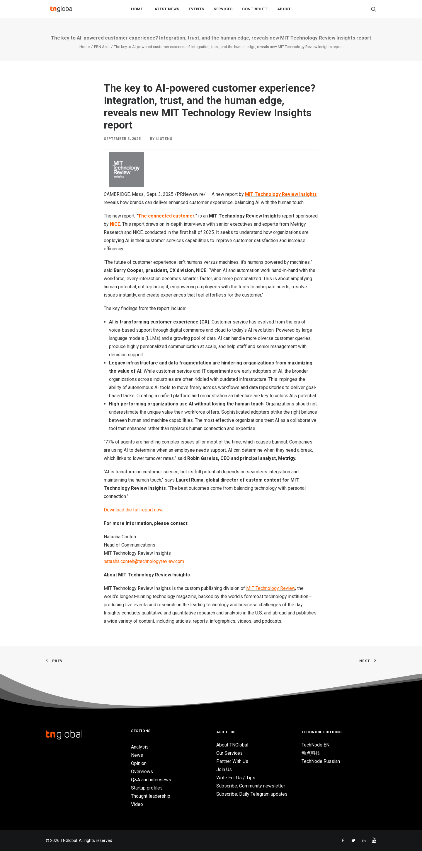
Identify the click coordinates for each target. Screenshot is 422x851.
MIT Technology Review (270, 588)
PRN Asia (102, 46)
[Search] (373, 12)
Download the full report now (133, 510)
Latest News (165, 12)
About (284, 12)
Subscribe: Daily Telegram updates (251, 794)
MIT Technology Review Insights (281, 194)
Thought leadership (150, 796)
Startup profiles (147, 788)
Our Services (229, 753)
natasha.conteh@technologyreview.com (144, 561)
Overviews (142, 771)
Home (137, 12)
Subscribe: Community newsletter (250, 786)
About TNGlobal (232, 745)
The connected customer (166, 216)
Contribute (255, 12)
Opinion (139, 763)
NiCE (115, 224)
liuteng (164, 139)
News (137, 755)
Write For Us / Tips (235, 777)
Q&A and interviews (151, 779)
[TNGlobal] (62, 12)
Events (196, 12)
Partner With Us (232, 761)
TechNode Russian (321, 761)
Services (223, 12)
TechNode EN (315, 745)
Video (137, 804)
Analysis (140, 747)
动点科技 (311, 753)
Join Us (224, 769)
